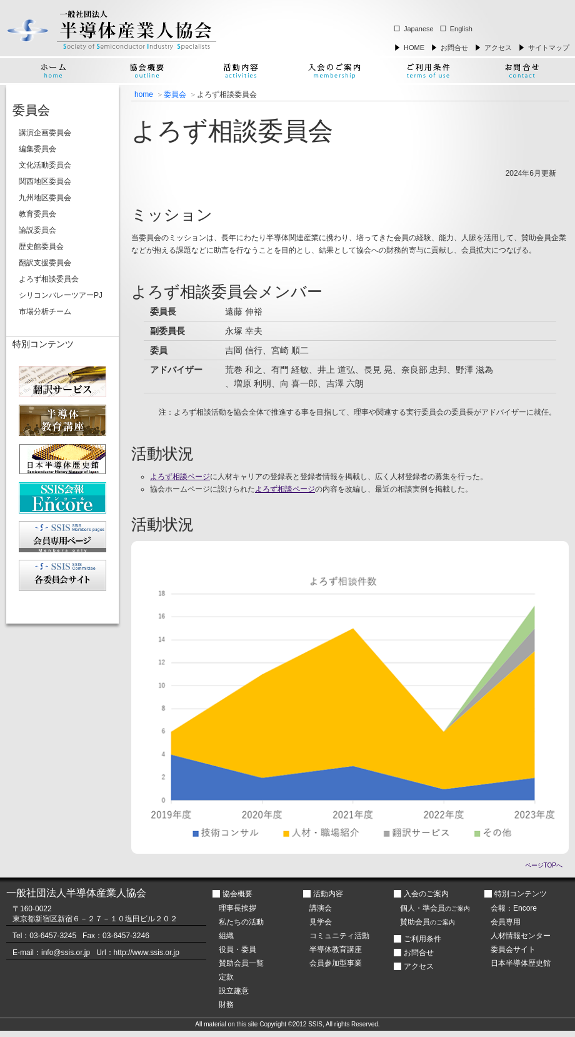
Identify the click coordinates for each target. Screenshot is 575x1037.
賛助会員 (427, 922)
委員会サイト (513, 949)
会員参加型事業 (335, 963)
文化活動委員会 (45, 165)
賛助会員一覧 (241, 963)
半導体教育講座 (335, 949)
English (461, 29)
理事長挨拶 (237, 908)
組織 (226, 935)
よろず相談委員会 (49, 279)
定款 (226, 977)
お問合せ (454, 47)
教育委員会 (37, 214)
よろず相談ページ (180, 476)
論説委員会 (37, 230)
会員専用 (506, 922)
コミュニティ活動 (339, 935)
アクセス (498, 47)
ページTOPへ (543, 865)
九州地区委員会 (45, 197)
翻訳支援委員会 (45, 262)
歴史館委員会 (41, 246)
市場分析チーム (45, 311)
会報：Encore (514, 908)
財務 (226, 1004)
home (143, 94)
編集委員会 (37, 148)
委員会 (175, 94)
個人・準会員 (435, 908)
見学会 (320, 922)
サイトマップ (548, 47)
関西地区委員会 (45, 181)
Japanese (419, 29)
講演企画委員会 (45, 132)
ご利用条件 (422, 939)
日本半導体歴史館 (521, 963)
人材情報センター (521, 935)
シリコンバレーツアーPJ (60, 295)
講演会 (320, 908)
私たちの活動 (241, 922)
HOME (414, 47)
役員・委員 (237, 949)
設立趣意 (234, 990)
